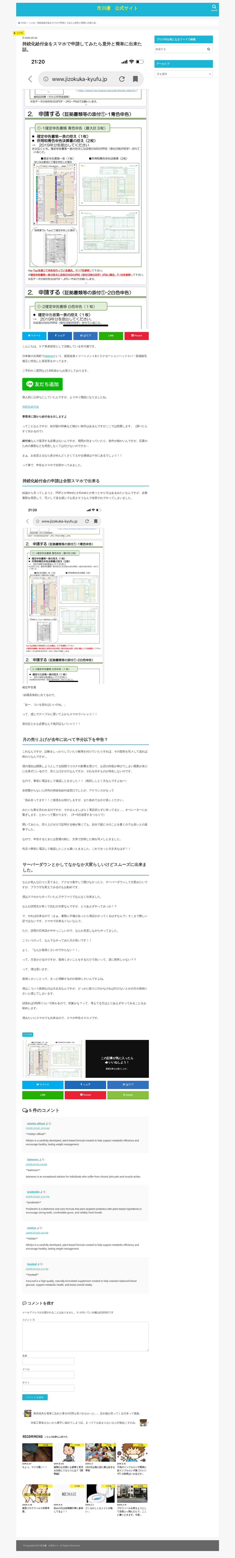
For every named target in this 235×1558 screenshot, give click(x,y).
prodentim (33, 1193)
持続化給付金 (30, 405)
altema (49, 354)
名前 (24, 1357)
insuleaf (32, 1265)
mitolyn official (36, 1124)
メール (26, 1370)
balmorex (32, 1161)
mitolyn (31, 1229)
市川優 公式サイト (117, 7)
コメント (28, 1321)
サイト (26, 1384)
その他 (29, 1033)
